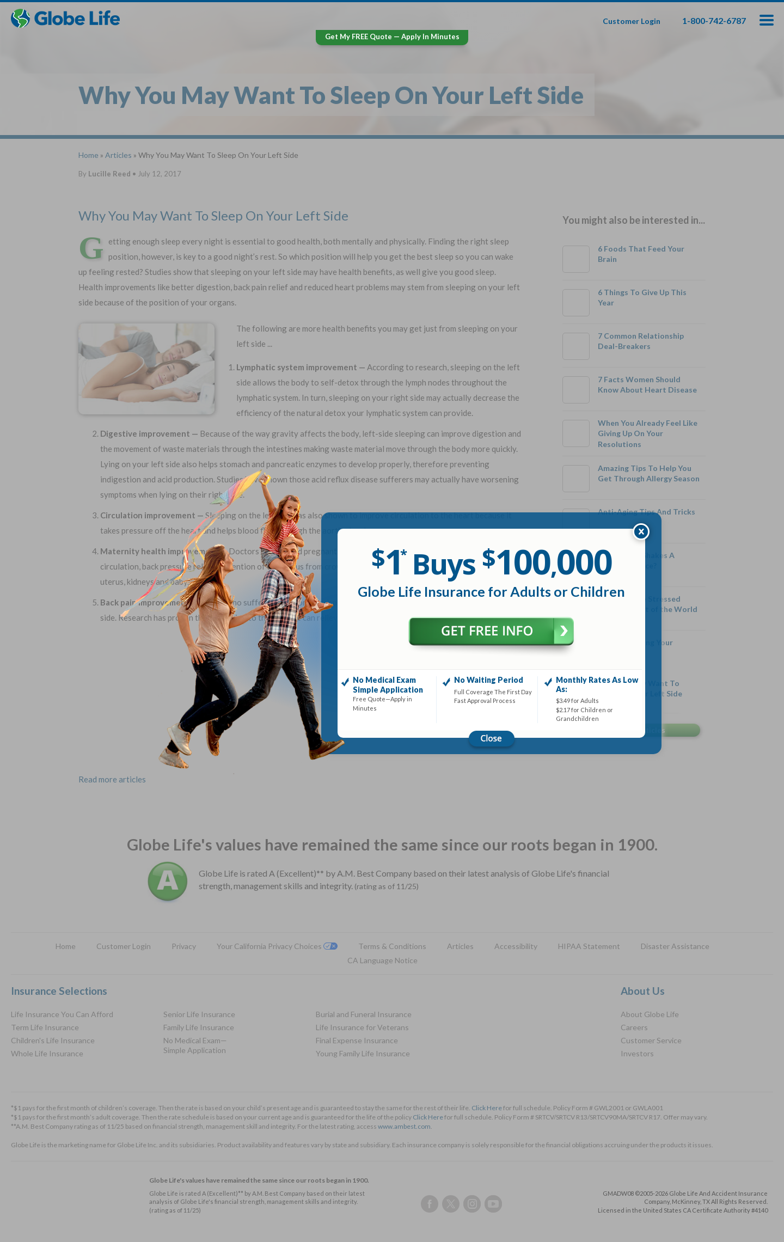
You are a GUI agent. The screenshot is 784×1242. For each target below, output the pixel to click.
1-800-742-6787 (714, 20)
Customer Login (631, 21)
